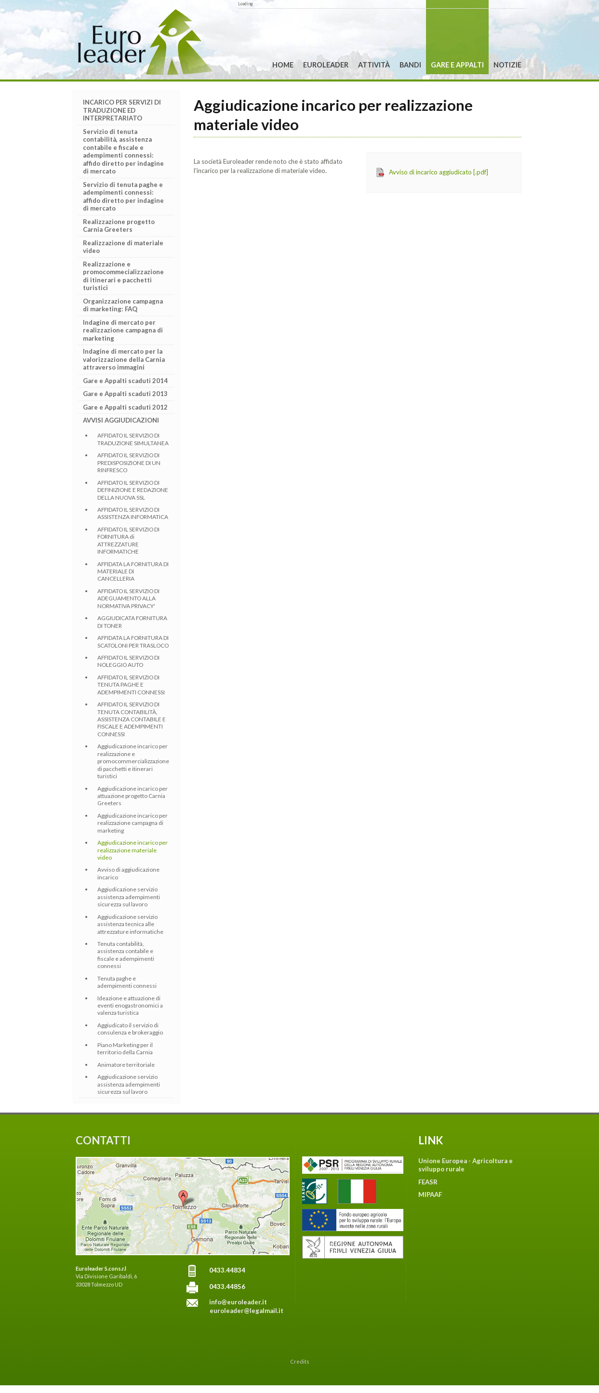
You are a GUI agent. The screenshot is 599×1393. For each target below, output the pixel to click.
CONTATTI (103, 1140)
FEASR (428, 1182)
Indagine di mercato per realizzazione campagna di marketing (123, 330)
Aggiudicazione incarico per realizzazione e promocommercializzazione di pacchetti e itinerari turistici (133, 761)
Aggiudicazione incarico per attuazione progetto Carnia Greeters (132, 796)
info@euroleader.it (238, 1302)
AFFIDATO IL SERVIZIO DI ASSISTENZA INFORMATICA (132, 513)
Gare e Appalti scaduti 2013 (125, 394)
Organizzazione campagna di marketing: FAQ (123, 305)
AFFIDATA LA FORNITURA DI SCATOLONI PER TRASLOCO (133, 641)
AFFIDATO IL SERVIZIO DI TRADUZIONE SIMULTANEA (133, 439)
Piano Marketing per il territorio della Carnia (125, 1048)
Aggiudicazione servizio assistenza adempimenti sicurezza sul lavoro (128, 897)
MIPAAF (430, 1194)
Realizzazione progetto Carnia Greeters (119, 226)
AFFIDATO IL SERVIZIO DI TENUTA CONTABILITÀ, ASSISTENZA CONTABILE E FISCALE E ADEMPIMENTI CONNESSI (131, 719)
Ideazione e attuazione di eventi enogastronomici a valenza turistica (130, 1006)
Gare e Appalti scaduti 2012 (125, 407)
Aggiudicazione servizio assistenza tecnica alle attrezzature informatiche (130, 924)
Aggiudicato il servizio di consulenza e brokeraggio (130, 1029)
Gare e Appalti (457, 65)
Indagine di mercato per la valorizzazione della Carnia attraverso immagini (124, 359)
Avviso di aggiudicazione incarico (128, 873)
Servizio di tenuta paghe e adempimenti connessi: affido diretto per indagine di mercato (123, 196)
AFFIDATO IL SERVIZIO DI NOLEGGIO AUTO (128, 661)
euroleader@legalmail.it (246, 1310)
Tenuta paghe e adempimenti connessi (127, 982)
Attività (374, 65)
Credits (299, 1361)
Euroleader (325, 65)
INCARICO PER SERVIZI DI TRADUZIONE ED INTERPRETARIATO (122, 110)
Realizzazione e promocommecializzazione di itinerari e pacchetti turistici (123, 276)
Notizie (507, 65)
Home (282, 65)
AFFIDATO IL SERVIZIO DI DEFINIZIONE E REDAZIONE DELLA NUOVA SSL (132, 490)
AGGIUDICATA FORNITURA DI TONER (132, 621)
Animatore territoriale (126, 1064)
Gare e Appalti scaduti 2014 (125, 381)
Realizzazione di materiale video (123, 247)
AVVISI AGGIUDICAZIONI (121, 420)
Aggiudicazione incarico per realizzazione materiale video (132, 850)
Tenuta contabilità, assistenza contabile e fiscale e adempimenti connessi (125, 954)
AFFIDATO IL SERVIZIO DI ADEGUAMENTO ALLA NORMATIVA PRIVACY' (128, 598)
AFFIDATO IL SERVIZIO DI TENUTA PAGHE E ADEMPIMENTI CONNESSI (131, 685)
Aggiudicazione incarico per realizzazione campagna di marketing (132, 823)
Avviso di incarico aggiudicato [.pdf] (438, 172)
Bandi (410, 65)
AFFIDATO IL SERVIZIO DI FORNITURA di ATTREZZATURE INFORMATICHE (128, 540)
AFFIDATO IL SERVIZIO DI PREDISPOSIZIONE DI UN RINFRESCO (128, 462)
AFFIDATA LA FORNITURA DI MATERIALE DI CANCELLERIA (133, 571)
